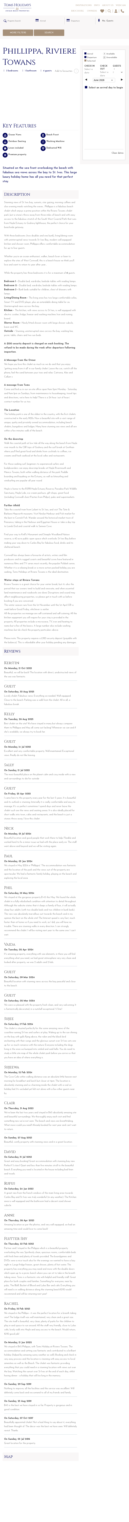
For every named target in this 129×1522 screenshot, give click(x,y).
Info (97, 5)
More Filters (18, 33)
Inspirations (83, 5)
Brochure (77, 10)
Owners (92, 10)
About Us (107, 5)
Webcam (121, 5)
